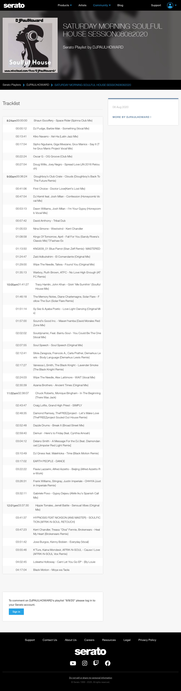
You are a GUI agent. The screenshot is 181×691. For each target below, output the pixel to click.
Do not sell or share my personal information (90, 679)
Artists (82, 5)
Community (100, 5)
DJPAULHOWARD (38, 84)
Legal (127, 641)
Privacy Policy (147, 641)
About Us (71, 641)
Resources (109, 641)
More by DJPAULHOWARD (131, 116)
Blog (120, 5)
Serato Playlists (12, 84)
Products (63, 5)
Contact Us (50, 641)
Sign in (16, 613)
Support (156, 5)
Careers (89, 641)
